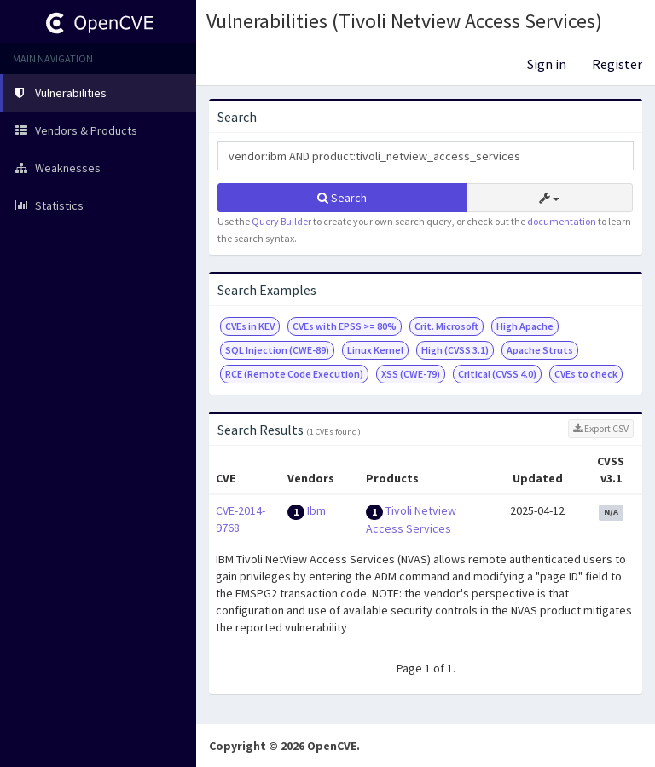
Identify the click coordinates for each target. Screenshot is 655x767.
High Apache (525, 326)
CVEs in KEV (250, 326)
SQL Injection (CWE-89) (277, 349)
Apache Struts (540, 349)
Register (617, 63)
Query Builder (281, 221)
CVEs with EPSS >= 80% (345, 326)
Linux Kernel (375, 349)
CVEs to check (585, 373)
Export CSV (601, 428)
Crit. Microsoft (446, 326)
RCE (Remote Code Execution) (294, 373)
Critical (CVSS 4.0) (497, 373)
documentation (561, 221)
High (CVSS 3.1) (455, 349)
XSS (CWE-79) (410, 373)
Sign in (546, 63)
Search (342, 197)
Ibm (316, 510)
